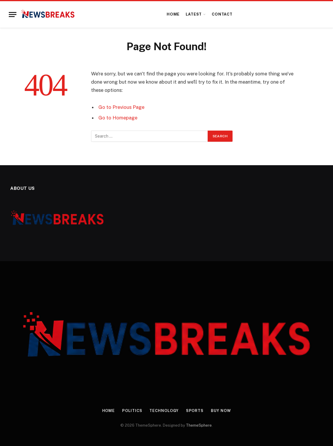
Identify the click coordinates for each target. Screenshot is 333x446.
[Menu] (12, 14)
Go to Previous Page (121, 107)
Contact (222, 14)
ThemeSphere (199, 425)
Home (173, 14)
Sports (195, 410)
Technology (163, 410)
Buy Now (221, 410)
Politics (132, 410)
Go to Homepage (117, 118)
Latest (194, 14)
